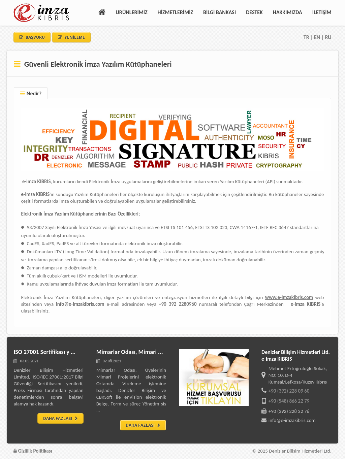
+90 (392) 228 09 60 (289, 391)
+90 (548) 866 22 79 (289, 401)
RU (328, 37)
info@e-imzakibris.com (292, 420)
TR (307, 37)
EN (317, 37)
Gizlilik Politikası (32, 451)
